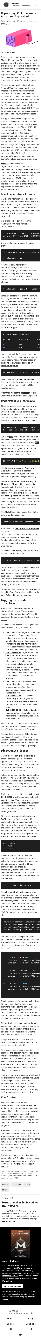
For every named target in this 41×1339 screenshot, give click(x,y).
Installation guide (9, 366)
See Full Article (8, 1221)
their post (28, 169)
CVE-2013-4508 (13, 632)
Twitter (17, 1291)
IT (30, 1329)
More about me (9, 1281)
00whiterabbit (18, 1171)
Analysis (5, 1184)
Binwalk (14, 301)
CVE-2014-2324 (13, 710)
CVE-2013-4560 (13, 681)
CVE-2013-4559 (13, 652)
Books (10, 1324)
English (27, 1184)
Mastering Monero (10, 1276)
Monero (5, 164)
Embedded (16, 1184)
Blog (31, 1318)
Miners (5, 1190)
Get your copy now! (12, 1286)
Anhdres (28, 1173)
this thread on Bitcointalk (27, 528)
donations (25, 1294)
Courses (31, 1324)
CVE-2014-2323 (13, 696)
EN (10, 1329)
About (10, 1318)
